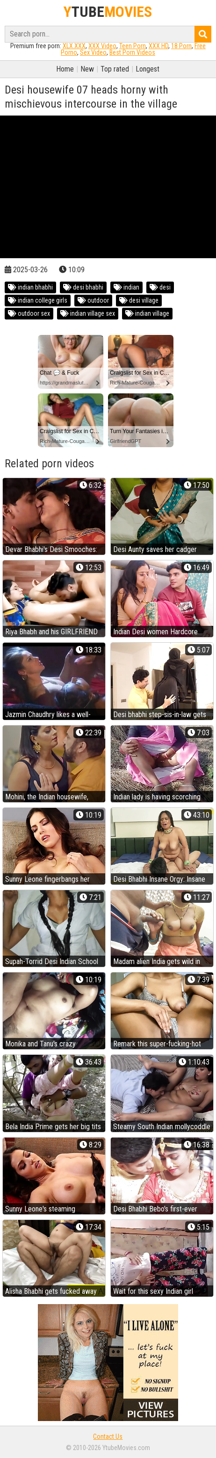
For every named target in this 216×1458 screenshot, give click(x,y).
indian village (147, 313)
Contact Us (107, 1436)
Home (65, 69)
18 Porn (181, 46)
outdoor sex (29, 313)
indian (126, 287)
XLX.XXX (74, 46)
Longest (147, 69)
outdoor (93, 300)
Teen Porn (132, 46)
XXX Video (102, 46)
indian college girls (37, 300)
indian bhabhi (30, 287)
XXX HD (158, 46)
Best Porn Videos (132, 52)
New (87, 69)
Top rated (115, 69)
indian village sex (87, 313)
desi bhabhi (83, 287)
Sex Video (93, 52)
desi (160, 287)
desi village (138, 300)
